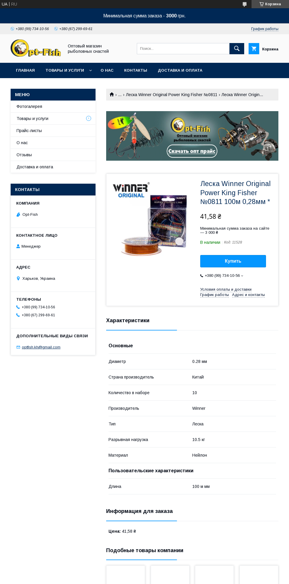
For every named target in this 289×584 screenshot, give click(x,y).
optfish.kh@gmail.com (41, 347)
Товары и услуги (64, 70)
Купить (233, 261)
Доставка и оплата (180, 70)
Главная (25, 70)
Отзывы (24, 154)
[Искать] (236, 48)
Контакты (135, 70)
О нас (107, 70)
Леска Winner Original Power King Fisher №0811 (171, 94)
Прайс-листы (29, 130)
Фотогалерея (29, 106)
